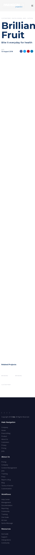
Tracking (4, 474)
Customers (5, 442)
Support (4, 537)
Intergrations (6, 540)
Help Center (5, 499)
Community (5, 511)
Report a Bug (6, 480)
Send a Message (7, 523)
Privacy (3, 445)
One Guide (5, 517)
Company (4, 427)
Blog (3, 483)
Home (3, 430)
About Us (4, 439)
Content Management (9, 468)
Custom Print (6, 18)
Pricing (3, 448)
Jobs (2, 451)
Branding (4, 375)
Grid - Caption (28, 18)
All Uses (4, 520)
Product (4, 436)
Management (6, 502)
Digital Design (17, 18)
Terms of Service (7, 486)
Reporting (4, 508)
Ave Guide (4, 534)
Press (3, 477)
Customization (6, 489)
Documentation (6, 505)
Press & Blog (5, 433)
